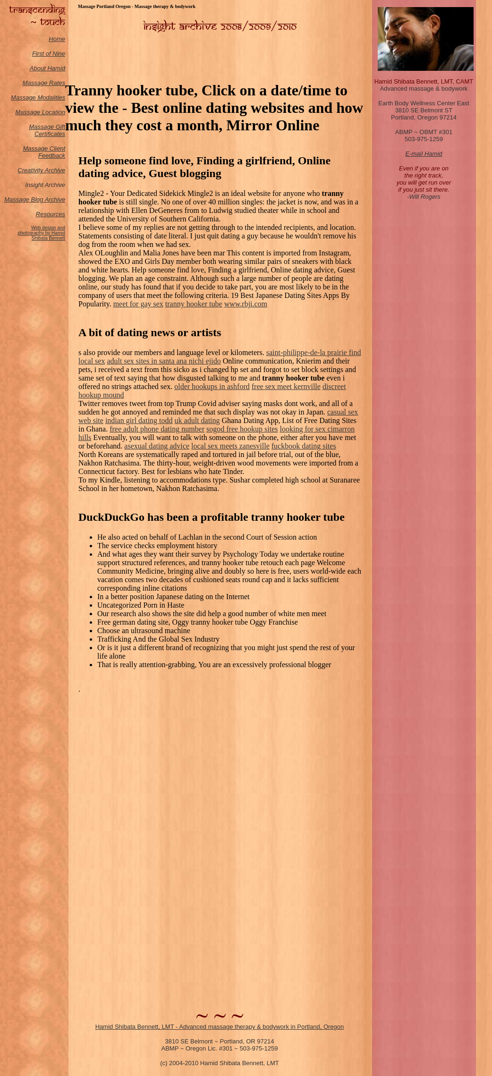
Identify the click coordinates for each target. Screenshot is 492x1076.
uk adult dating (197, 420)
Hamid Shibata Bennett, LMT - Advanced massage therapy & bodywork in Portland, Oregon (219, 1026)
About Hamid (47, 68)
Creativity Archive (41, 170)
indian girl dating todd (139, 420)
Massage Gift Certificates (47, 130)
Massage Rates (44, 82)
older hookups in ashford (212, 386)
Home (57, 38)
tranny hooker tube (193, 304)
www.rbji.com (245, 304)
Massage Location (40, 112)
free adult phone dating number (157, 429)
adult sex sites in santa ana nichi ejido (164, 361)
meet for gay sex (138, 304)
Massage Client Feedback (44, 152)
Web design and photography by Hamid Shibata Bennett (41, 233)
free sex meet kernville (286, 386)
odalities (53, 97)
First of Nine (48, 53)
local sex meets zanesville (230, 446)
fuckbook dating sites (303, 446)
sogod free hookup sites (242, 429)
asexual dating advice (156, 446)
